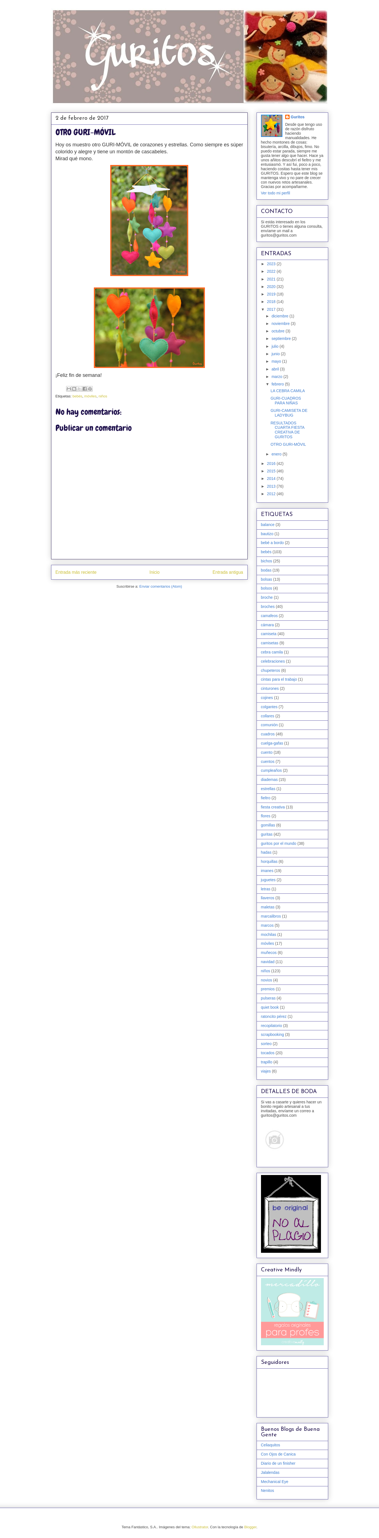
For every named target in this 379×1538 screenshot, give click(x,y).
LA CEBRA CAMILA (287, 391)
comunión (269, 725)
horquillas (269, 861)
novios (266, 980)
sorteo (266, 1043)
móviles (90, 396)
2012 (272, 494)
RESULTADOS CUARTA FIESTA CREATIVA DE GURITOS (287, 430)
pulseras (268, 998)
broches (268, 606)
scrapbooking (272, 1034)
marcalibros (271, 916)
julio (276, 346)
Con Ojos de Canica (278, 1454)
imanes (267, 870)
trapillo (266, 1062)
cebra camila (272, 652)
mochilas (268, 934)
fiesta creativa (273, 807)
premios (268, 989)
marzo (277, 376)
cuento (267, 752)
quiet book (270, 1007)
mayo (277, 361)
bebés (77, 396)
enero (277, 454)
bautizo (267, 534)
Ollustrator (200, 1527)
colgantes (269, 707)
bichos (266, 561)
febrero (278, 384)
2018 (272, 301)
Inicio (154, 572)
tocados (268, 1053)
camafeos (269, 615)
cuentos (268, 761)
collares (267, 716)
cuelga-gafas (272, 743)
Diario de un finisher (278, 1463)
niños (103, 396)
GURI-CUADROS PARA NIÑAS (285, 400)
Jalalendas (270, 1472)
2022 (272, 271)
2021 (272, 279)
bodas (266, 570)
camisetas (269, 643)
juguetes (268, 880)
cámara (267, 625)
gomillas (268, 825)
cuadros (268, 734)
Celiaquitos (270, 1445)
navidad (268, 962)
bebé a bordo (272, 542)
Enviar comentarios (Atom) (160, 586)
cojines (267, 697)
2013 (272, 486)
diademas (269, 779)
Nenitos (267, 1490)
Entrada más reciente (76, 572)
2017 (272, 309)
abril (276, 369)
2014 (272, 478)
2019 (272, 294)
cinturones (270, 688)
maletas (268, 907)
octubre (279, 331)
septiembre (282, 338)
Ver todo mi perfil (275, 193)
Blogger (250, 1527)
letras (265, 889)
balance (268, 524)
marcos (267, 925)
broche (267, 597)
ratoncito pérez (274, 1016)
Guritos (298, 117)
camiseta (269, 634)
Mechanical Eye (274, 1481)
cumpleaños (271, 770)
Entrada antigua (227, 572)
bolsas (266, 579)
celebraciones (273, 661)
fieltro (265, 798)
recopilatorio (271, 1025)
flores (265, 816)
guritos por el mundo (279, 843)
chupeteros (270, 670)
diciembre (281, 316)
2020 (272, 286)
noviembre (281, 323)
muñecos (269, 952)
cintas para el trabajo (279, 679)
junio (276, 354)
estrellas (268, 788)
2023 (272, 264)
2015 (272, 471)
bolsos (266, 588)
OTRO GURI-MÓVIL (288, 444)
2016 (272, 463)
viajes (266, 1071)
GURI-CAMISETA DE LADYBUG (288, 412)
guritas (267, 834)
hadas (266, 852)
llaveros (267, 898)
